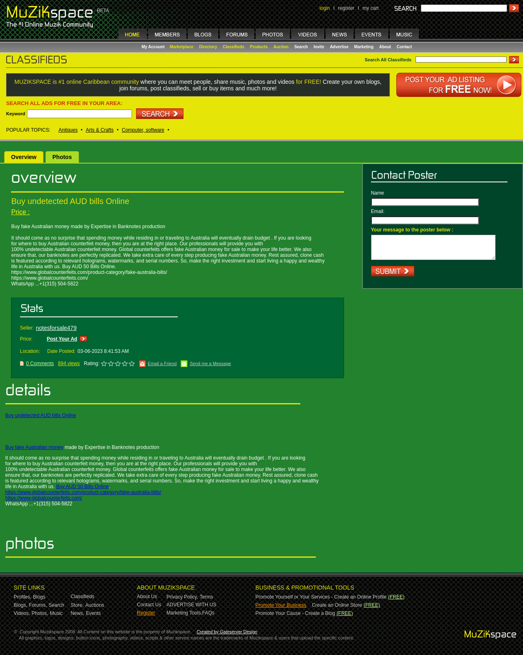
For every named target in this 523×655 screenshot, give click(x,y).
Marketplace (182, 47)
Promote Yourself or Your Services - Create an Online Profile (321, 597)
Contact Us (149, 605)
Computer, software (143, 130)
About (385, 47)
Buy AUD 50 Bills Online (82, 486)
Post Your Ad (62, 339)
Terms (206, 597)
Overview (23, 157)
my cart (370, 8)
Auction (280, 47)
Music (56, 613)
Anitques (68, 130)
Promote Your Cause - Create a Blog (295, 613)
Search (301, 47)
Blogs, (20, 605)
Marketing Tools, (184, 613)
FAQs (208, 613)
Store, (77, 605)
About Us (147, 596)
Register (146, 613)
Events (93, 613)
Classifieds (233, 47)
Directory (208, 47)
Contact (404, 47)
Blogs (39, 597)
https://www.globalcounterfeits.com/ (43, 498)
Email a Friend (162, 363)
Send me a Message (210, 363)
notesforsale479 (56, 328)
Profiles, (22, 597)
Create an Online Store (337, 605)
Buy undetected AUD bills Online (40, 415)
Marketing (363, 47)
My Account (154, 47)
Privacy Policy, (182, 597)
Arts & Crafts (100, 130)
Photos (62, 157)
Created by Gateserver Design (227, 631)
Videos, (22, 613)
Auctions (94, 605)
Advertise (339, 47)
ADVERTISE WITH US (192, 605)
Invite (318, 47)
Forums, (38, 605)
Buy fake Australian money (34, 447)
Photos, (39, 613)
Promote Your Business (280, 605)
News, (77, 613)
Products (259, 47)
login (325, 8)
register (346, 8)
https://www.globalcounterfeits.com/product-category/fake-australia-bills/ (83, 492)
